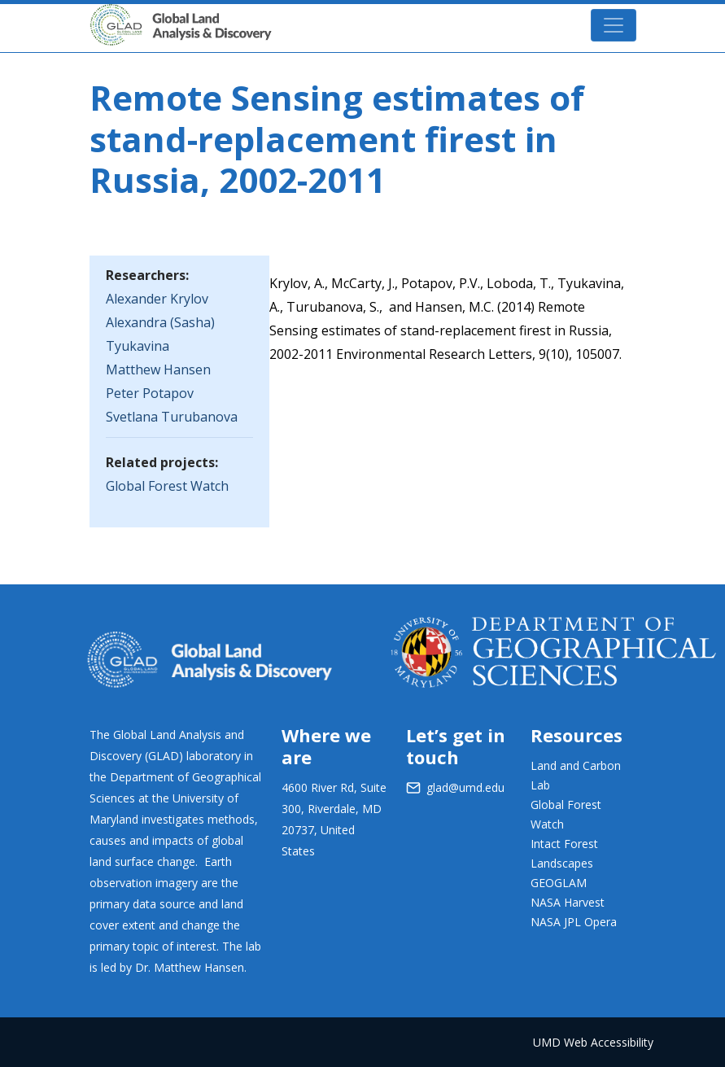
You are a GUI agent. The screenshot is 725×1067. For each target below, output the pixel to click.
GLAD (204, 17)
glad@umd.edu (465, 787)
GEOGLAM (559, 882)
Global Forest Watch (167, 486)
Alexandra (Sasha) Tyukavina (160, 334)
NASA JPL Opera (574, 921)
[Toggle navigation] (613, 25)
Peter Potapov (150, 393)
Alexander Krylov (157, 299)
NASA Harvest (568, 902)
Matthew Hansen (158, 369)
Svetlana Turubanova (172, 417)
